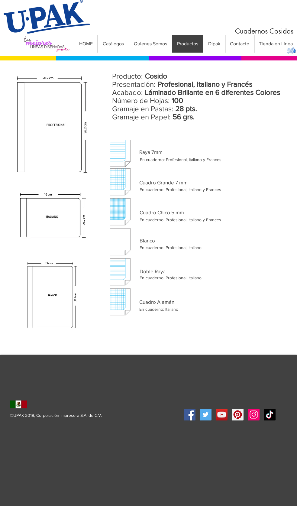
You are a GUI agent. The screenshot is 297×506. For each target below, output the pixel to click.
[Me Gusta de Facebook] (221, 388)
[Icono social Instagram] (254, 414)
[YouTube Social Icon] (222, 414)
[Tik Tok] (270, 414)
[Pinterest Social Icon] (238, 414)
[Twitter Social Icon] (205, 414)
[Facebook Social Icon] (189, 414)
